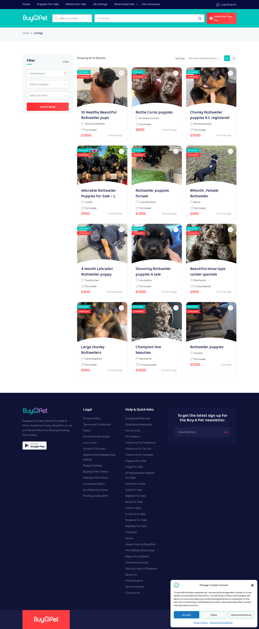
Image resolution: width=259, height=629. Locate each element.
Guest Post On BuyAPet (140, 544)
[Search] (199, 18)
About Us (131, 574)
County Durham (147, 201)
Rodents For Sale (136, 520)
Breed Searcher (124, 4)
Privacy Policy (201, 622)
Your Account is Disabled (141, 568)
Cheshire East (91, 280)
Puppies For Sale (48, 4)
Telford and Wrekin (94, 123)
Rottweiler (91, 129)
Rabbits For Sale (135, 495)
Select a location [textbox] (38, 95)
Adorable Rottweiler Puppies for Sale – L (98, 193)
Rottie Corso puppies (154, 112)
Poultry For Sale (135, 514)
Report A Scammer (137, 556)
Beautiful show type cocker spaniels (207, 272)
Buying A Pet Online (95, 471)
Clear (66, 61)
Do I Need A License (95, 489)
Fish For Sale (133, 508)
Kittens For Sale (76, 4)
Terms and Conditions (221, 622)
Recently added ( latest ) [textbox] (203, 58)
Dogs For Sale (134, 466)
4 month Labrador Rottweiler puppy (97, 272)
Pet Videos (132, 436)
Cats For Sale (133, 489)
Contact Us (132, 592)
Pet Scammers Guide (96, 436)
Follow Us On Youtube (139, 454)
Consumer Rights (94, 483)
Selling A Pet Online (95, 477)
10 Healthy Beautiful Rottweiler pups (98, 115)
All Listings (100, 4)
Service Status (134, 586)
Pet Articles (132, 430)
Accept (186, 614)
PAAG (86, 430)
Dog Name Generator (139, 424)
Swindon (198, 352)
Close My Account (136, 562)
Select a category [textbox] (39, 84)
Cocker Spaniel (202, 286)
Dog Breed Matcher (137, 418)
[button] (252, 585)
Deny (214, 614)
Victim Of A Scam (94, 448)
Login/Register (226, 4)
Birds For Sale (134, 501)
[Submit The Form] (226, 432)
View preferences (241, 614)
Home (26, 4)
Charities (131, 532)
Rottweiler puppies (206, 347)
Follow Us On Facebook (140, 442)
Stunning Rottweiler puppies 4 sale (153, 272)
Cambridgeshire (93, 358)
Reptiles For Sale (136, 526)
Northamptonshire (149, 118)
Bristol (196, 201)
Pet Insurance (151, 4)
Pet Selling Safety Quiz (139, 550)
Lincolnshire (145, 280)
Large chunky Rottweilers (93, 350)
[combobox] (72, 18)
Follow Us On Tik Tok (138, 448)
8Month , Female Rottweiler (204, 193)
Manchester (199, 280)
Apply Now (47, 106)
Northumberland (202, 123)
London (88, 201)
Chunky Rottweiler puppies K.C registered (209, 115)
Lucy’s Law (90, 442)
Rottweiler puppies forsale (152, 193)
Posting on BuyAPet (95, 495)
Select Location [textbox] (68, 18)
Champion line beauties (148, 350)
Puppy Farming (92, 465)
